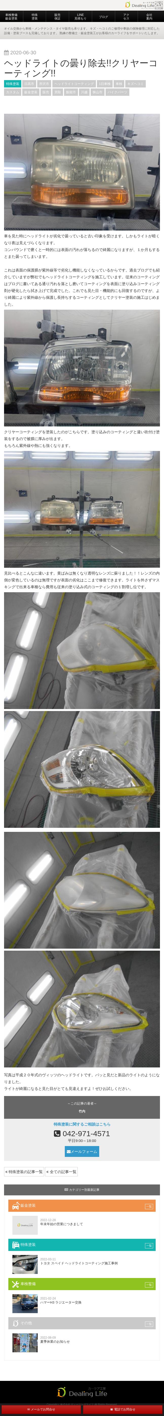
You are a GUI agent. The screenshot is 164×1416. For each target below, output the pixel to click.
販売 (46, 92)
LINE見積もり (80, 16)
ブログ (103, 17)
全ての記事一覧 (61, 1172)
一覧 (149, 1206)
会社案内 (149, 16)
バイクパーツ (117, 92)
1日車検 (105, 84)
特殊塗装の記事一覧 (24, 1172)
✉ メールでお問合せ (41, 1409)
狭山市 (97, 92)
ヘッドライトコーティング (74, 84)
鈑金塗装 (30, 92)
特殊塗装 (35, 16)
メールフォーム (82, 1151)
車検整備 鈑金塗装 (11, 16)
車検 (119, 84)
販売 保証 (57, 16)
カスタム (12, 92)
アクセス (126, 16)
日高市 (29, 84)
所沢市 (44, 84)
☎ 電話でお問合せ (122, 1409)
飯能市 (71, 92)
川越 (84, 92)
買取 (57, 92)
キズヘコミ (135, 84)
